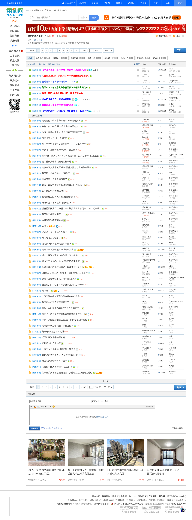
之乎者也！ (146, 342)
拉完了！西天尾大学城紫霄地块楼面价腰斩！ (63, 314)
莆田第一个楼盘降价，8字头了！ (57, 173)
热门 (44, 64)
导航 (168, 3)
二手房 (143, 3)
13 (159, 82)
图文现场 (143, 58)
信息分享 (159, 58)
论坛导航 (35, 10)
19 (159, 267)
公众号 (95, 3)
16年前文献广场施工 (51, 343)
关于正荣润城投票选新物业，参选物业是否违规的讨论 (67, 373)
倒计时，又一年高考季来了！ (55, 232)
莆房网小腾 (146, 207)
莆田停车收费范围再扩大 (53, 214)
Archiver (132, 496)
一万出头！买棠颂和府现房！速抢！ (58, 349)
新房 (155, 3)
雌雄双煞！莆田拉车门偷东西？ (56, 203)
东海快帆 (146, 104)
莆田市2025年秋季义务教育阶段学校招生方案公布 (65, 87)
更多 (58, 64)
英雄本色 (146, 149)
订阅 (178, 36)
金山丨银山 (146, 237)
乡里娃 (171, 237)
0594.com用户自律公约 (51, 428)
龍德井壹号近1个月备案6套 (54, 138)
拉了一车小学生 (148, 213)
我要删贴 (106, 496)
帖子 (83, 17)
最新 (40, 64)
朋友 (144, 201)
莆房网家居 (15, 75)
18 (159, 249)
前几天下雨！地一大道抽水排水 (56, 244)
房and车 (172, 119)
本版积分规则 (177, 428)
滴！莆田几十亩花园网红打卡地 (56, 162)
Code (49, 406)
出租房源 (15, 65)
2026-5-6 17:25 (174, 71)
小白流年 (146, 196)
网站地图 (96, 496)
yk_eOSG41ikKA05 (176, 301)
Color (34, 406)
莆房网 (131, 3)
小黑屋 (123, 496)
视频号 (107, 3)
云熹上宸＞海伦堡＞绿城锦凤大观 (57, 249)
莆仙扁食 (146, 313)
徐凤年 (171, 75)
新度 (44, 226)
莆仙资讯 (15, 26)
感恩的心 (146, 360)
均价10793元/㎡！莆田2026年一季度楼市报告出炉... (65, 76)
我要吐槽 (94, 58)
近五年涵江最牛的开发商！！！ (56, 337)
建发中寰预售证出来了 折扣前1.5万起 (59, 279)
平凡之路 (146, 143)
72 (159, 99)
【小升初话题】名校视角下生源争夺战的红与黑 (64, 70)
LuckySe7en (173, 81)
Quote (46, 406)
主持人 (35, 40)
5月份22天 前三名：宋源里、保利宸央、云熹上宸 (65, 273)
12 (159, 343)
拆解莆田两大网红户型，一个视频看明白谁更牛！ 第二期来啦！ (71, 208)
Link (42, 406)
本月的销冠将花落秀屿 (52, 220)
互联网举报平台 (101, 504)
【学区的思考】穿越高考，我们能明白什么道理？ (65, 111)
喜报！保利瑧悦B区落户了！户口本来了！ (61, 308)
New (85, 121)
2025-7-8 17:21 (174, 88)
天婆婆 (171, 366)
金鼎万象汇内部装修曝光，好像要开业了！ (62, 267)
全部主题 (31, 64)
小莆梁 (171, 110)
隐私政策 (142, 496)
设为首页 (10, 3)
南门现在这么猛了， (51, 238)
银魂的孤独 (146, 336)
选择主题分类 (35, 401)
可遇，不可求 (147, 289)
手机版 (115, 496)
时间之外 (146, 219)
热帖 (49, 64)
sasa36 (144, 295)
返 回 (32, 50)
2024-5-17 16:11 (175, 100)
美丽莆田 (15, 35)
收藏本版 (165, 36)
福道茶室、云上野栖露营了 (54, 179)
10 (76, 50)
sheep (144, 69)
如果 (170, 336)
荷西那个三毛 (174, 92)
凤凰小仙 (146, 119)
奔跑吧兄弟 (173, 98)
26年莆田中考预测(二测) (53, 191)
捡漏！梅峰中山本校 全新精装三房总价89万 (62, 132)
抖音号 (119, 3)
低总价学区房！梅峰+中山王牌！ (57, 367)
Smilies (53, 406)
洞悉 (40, 40)
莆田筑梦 (146, 371)
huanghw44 (173, 289)
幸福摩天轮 (173, 231)
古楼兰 (171, 284)
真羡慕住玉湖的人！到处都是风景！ (58, 197)
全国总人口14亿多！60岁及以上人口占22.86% (63, 285)
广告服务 (152, 496)
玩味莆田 (15, 31)
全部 (30, 58)
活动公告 (127, 58)
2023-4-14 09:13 (175, 106)
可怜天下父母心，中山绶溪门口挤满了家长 (62, 261)
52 (159, 111)
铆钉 (170, 225)
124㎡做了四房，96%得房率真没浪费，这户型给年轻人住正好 (70, 156)
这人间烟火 (146, 92)
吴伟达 (171, 104)
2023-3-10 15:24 (175, 112)
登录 (180, 3)
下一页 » (106, 381)
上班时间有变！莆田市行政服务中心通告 (61, 296)
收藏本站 (18, 3)
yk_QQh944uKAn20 (176, 278)
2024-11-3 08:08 (175, 94)
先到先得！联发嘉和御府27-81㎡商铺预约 (61, 120)
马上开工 (46, 290)
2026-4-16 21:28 (175, 77)
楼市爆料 (60, 58)
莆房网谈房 (15, 51)
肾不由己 (172, 125)
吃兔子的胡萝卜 (148, 330)
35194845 (172, 348)
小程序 (83, 3)
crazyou (171, 86)
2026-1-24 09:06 (175, 83)
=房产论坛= (46, 10)
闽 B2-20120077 (178, 504)
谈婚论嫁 (15, 40)
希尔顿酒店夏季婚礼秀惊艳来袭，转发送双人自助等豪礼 (145, 17)
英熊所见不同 (147, 125)
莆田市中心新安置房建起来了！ (56, 302)
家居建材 (15, 80)
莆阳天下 (172, 354)
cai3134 (171, 266)
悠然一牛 (146, 178)
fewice (171, 172)
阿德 (144, 325)
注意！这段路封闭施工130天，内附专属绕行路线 (64, 320)
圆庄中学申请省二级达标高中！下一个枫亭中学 (64, 144)
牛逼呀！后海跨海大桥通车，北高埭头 (60, 150)
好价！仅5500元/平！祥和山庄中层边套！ (61, 126)
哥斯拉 (145, 266)
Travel (171, 69)
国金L (171, 243)
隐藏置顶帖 (138, 70)
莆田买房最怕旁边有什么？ (54, 361)
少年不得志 (173, 307)
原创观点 (43, 58)
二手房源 (15, 55)
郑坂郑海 (146, 225)
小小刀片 (172, 248)
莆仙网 (27, 10)
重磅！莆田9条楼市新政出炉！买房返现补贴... (63, 93)
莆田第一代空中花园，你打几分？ (57, 326)
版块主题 (36, 116)
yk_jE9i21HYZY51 (176, 155)
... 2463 (83, 50)
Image (38, 406)
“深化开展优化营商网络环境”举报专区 (74, 504)
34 (159, 70)
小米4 (144, 75)
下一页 (107, 50)
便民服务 (15, 85)
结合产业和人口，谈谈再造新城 (56, 99)
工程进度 (111, 58)
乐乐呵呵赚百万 (148, 260)
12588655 (146, 231)
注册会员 (104, 417)
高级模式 (149, 406)
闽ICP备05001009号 (176, 496)
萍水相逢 (146, 190)
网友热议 (78, 58)
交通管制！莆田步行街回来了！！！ (58, 82)
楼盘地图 (15, 60)
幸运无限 (146, 248)
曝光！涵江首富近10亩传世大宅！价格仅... (61, 255)
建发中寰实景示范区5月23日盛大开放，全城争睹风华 (66, 167)
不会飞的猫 (173, 149)
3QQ (144, 301)
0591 (170, 131)
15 (159, 290)
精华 (54, 64)
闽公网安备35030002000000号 (128, 504)
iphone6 (145, 137)
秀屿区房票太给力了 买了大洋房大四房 (60, 355)
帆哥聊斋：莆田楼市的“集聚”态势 (57, 105)
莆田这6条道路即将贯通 (53, 331)
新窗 (138, 64)
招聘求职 (15, 95)
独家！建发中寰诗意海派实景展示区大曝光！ (63, 185)
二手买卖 (15, 90)
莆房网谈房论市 (60, 10)
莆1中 (171, 295)
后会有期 (146, 160)
